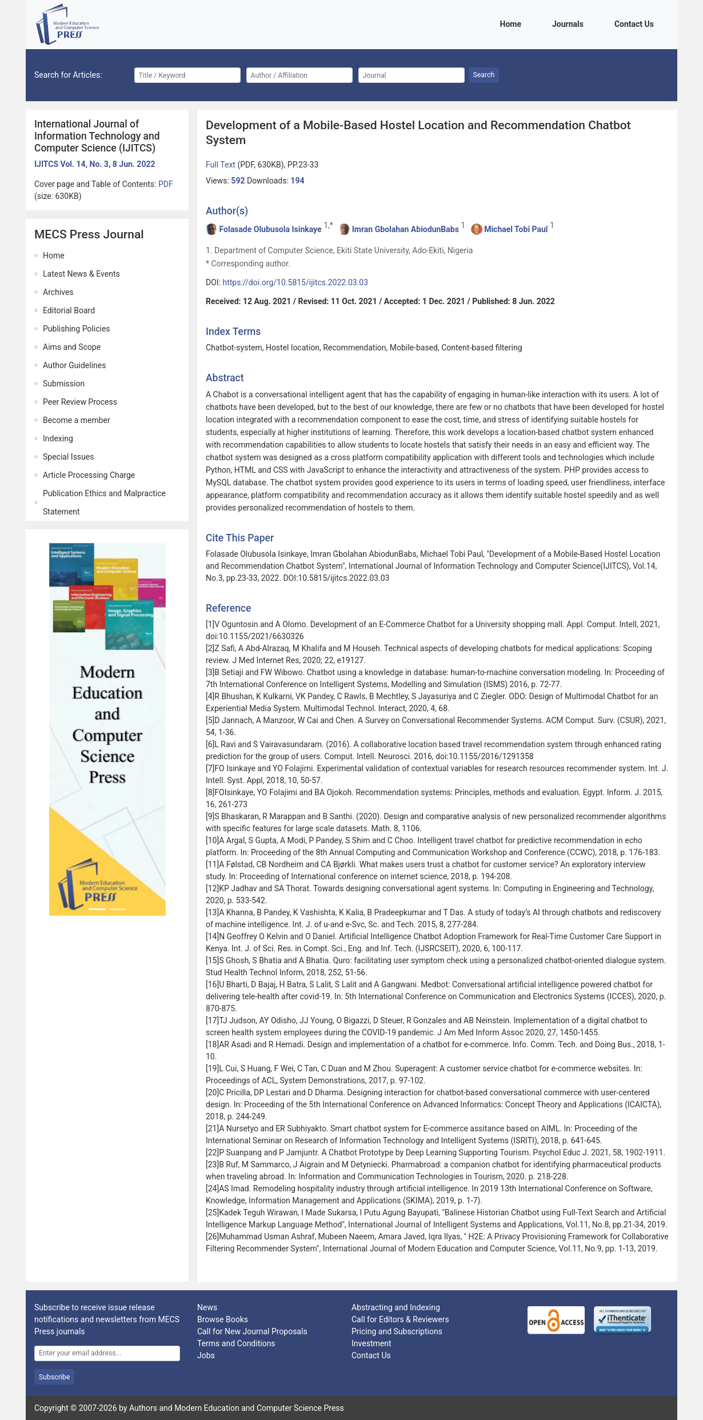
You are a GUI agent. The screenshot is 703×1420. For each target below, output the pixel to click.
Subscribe (54, 1377)
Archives (58, 292)
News (207, 1307)
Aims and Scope (72, 347)
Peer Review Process (80, 401)
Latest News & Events (81, 273)
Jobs (206, 1355)
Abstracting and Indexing (396, 1307)
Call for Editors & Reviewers (400, 1319)
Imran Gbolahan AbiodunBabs (405, 229)
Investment (371, 1343)
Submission (64, 383)
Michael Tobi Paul (516, 229)
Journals (570, 23)
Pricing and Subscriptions (397, 1331)
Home (512, 23)
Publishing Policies (76, 328)
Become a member (76, 420)
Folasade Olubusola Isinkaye (270, 229)
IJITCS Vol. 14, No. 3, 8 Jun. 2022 (94, 164)
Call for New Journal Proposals (252, 1331)
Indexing (58, 438)
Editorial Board (69, 310)
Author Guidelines (74, 365)
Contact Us (636, 23)
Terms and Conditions (236, 1343)
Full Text (221, 164)
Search (484, 75)
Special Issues (68, 456)
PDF (165, 184)
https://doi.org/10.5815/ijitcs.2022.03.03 (296, 282)
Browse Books (222, 1319)
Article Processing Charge (89, 475)
